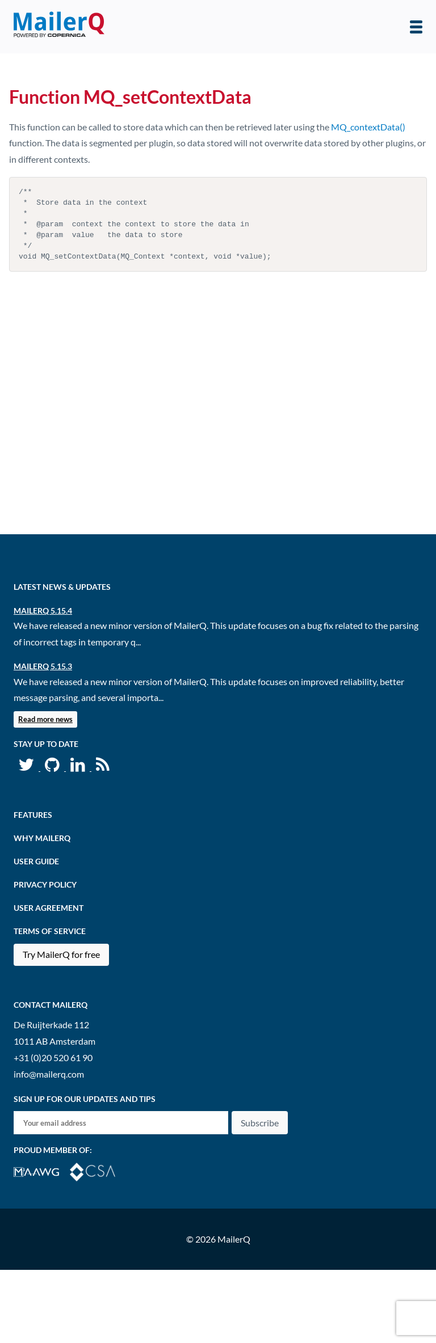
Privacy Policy (45, 884)
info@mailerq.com (49, 1074)
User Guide (36, 861)
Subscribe (260, 1122)
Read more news (45, 719)
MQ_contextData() (368, 126)
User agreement (48, 908)
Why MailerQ (42, 838)
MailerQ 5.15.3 (43, 666)
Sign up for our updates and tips (85, 1099)
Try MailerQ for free (61, 954)
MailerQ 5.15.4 (43, 610)
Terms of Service (50, 931)
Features (33, 815)
